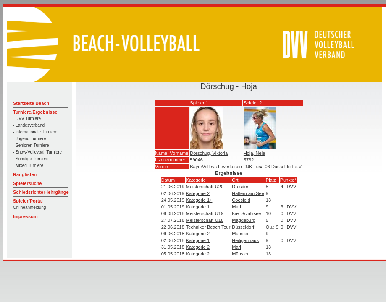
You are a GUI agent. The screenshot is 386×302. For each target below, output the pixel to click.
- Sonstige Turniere (31, 158)
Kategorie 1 (198, 206)
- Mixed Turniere (28, 165)
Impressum (25, 216)
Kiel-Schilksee (246, 213)
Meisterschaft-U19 (204, 213)
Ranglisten (25, 174)
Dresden (240, 186)
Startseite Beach (31, 103)
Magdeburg (243, 220)
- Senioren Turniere (31, 145)
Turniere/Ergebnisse (35, 112)
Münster (240, 233)
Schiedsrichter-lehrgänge (41, 192)
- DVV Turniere (27, 118)
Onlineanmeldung (29, 207)
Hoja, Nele (254, 153)
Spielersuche (27, 183)
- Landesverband (29, 125)
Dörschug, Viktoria (209, 153)
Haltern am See (248, 193)
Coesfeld (241, 200)
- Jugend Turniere (29, 138)
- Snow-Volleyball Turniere (37, 152)
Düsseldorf (243, 226)
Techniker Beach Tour (208, 226)
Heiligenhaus (245, 240)
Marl (236, 206)
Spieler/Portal (28, 200)
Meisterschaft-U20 (204, 186)
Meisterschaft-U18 (204, 220)
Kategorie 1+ (199, 200)
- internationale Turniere (35, 132)
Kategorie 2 (198, 193)
